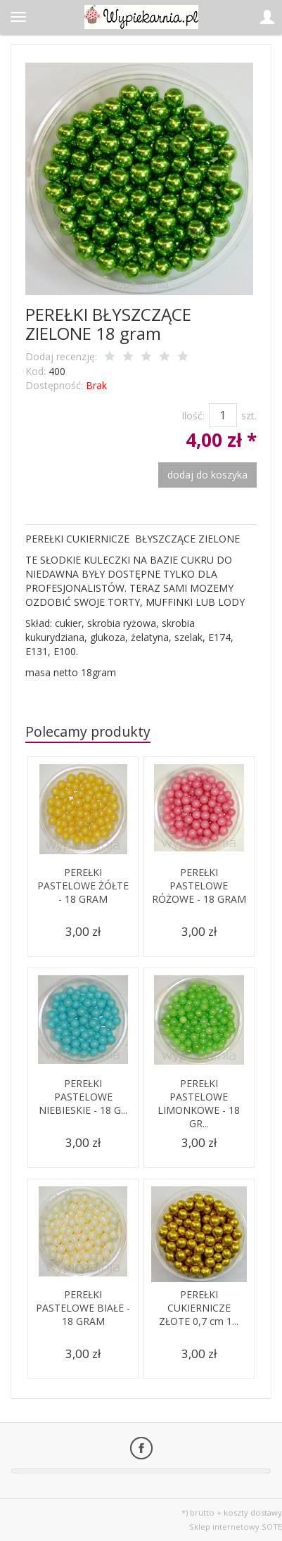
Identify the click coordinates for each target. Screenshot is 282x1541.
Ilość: (193, 415)
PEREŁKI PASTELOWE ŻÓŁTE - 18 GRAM (83, 885)
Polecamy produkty (87, 731)
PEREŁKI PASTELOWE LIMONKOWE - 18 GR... (199, 1103)
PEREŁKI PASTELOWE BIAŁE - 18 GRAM (83, 1308)
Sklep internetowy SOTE (235, 1526)
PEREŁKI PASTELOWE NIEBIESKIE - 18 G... (83, 1097)
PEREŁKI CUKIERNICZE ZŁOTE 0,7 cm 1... (198, 1308)
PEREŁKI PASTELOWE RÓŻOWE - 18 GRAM (199, 885)
